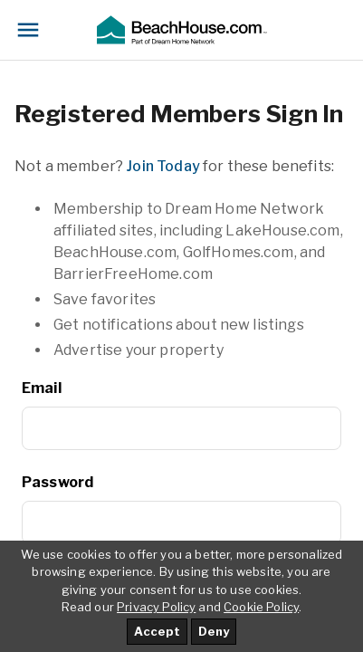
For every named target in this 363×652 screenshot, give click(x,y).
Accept (157, 631)
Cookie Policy (261, 606)
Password (57, 482)
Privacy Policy (156, 606)
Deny (213, 631)
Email (42, 388)
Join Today (163, 166)
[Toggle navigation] (28, 30)
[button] (181, 29)
